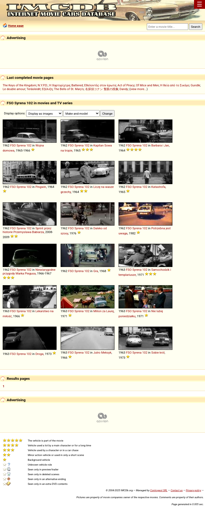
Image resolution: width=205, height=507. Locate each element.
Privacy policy (193, 490)
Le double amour (14, 89)
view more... (139, 89)
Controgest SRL (158, 490)
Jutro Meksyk (102, 352)
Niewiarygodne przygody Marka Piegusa (29, 271)
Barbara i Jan (160, 145)
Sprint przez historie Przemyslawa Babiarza (27, 230)
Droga (40, 354)
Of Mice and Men (147, 85)
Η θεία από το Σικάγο (174, 85)
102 (28, 145)
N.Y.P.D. (43, 85)
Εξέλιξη (47, 89)
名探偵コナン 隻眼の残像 (101, 89)
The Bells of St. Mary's (69, 89)
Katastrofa (158, 187)
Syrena (21, 145)
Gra (95, 271)
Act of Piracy (126, 85)
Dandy (124, 89)
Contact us (177, 490)
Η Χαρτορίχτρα (59, 85)
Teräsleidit (34, 89)
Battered (77, 85)
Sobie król (158, 352)
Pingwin (41, 187)
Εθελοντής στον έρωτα (100, 85)
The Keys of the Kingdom (19, 85)
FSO (13, 145)
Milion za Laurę (103, 311)
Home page (15, 26)
